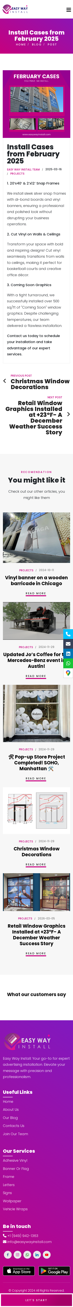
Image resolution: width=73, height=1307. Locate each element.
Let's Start (36, 1300)
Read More (36, 593)
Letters (9, 1172)
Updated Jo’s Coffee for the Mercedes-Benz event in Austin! (36, 660)
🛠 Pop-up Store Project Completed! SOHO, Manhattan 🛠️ (36, 763)
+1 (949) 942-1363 (20, 1223)
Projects (17, 174)
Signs (7, 1180)
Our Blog (10, 1105)
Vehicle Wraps (15, 1196)
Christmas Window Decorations (37, 852)
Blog (37, 44)
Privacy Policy (55, 1284)
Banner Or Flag (16, 1156)
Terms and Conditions (24, 1284)
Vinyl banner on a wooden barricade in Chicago (36, 580)
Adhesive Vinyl (15, 1148)
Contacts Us (13, 1113)
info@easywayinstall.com (27, 1229)
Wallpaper (12, 1188)
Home (21, 44)
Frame (8, 1164)
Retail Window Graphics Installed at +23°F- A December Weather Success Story (36, 935)
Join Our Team (15, 1121)
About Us (11, 1097)
